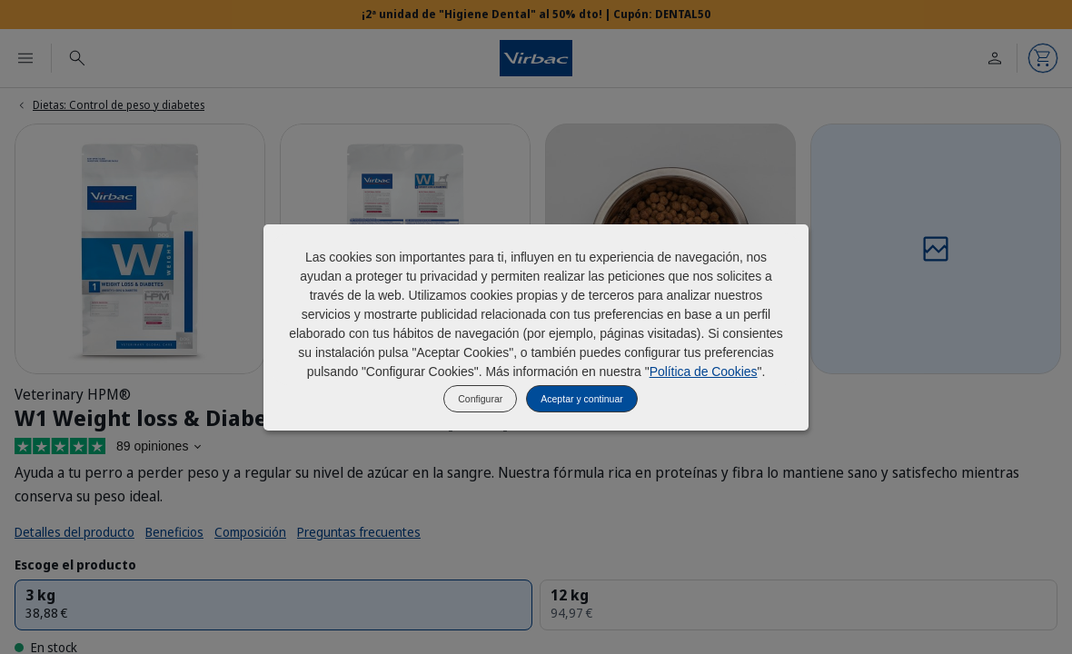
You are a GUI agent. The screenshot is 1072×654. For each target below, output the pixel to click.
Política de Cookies (704, 371)
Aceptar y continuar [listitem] (581, 398)
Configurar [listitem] (480, 398)
